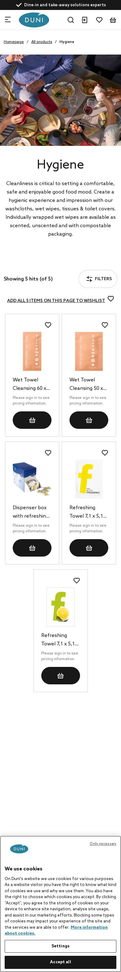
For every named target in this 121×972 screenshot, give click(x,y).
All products (41, 42)
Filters (23, 262)
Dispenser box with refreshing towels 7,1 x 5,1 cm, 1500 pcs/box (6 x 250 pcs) (32, 512)
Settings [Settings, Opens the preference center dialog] (60, 946)
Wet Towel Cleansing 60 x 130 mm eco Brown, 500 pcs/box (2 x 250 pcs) (32, 385)
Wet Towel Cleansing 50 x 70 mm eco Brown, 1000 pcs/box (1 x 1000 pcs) (86, 385)
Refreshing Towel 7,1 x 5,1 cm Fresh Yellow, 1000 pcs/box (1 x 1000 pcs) (86, 512)
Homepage (14, 42)
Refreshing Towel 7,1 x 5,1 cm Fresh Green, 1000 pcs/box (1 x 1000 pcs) (60, 640)
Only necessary (103, 844)
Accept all (60, 962)
